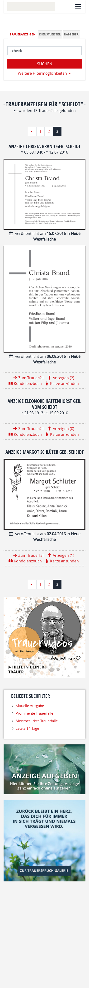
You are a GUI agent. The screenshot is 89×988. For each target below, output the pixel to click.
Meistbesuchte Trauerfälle (37, 720)
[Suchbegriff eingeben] (44, 50)
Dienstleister (50, 34)
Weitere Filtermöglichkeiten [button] (42, 73)
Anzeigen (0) (63, 428)
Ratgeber (71, 34)
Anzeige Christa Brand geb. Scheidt (45, 146)
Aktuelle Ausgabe (30, 705)
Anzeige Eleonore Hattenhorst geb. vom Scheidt (44, 404)
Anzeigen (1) (63, 555)
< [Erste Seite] (32, 131)
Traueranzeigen (23, 34)
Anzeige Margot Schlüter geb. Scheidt (44, 452)
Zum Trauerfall (31, 377)
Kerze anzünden (64, 383)
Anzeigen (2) (63, 377)
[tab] (23, 34)
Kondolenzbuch (28, 383)
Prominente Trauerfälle (34, 713)
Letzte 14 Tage (27, 728)
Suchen (44, 63)
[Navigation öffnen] (78, 6)
